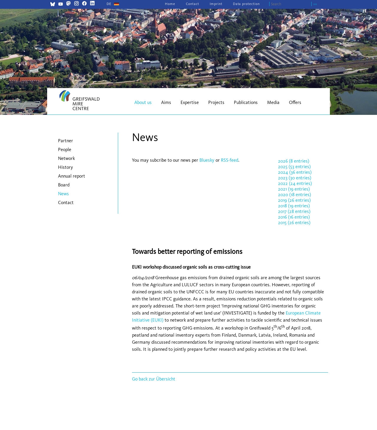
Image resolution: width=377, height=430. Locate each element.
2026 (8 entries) (293, 161)
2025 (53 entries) (294, 166)
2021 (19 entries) (294, 189)
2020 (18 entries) (294, 194)
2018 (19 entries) (294, 206)
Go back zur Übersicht (153, 379)
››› (315, 4)
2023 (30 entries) (294, 178)
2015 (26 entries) (294, 222)
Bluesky (207, 160)
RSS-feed (229, 160)
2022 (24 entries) (295, 183)
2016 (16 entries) (294, 217)
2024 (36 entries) (295, 172)
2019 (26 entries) (294, 200)
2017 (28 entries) (294, 211)
